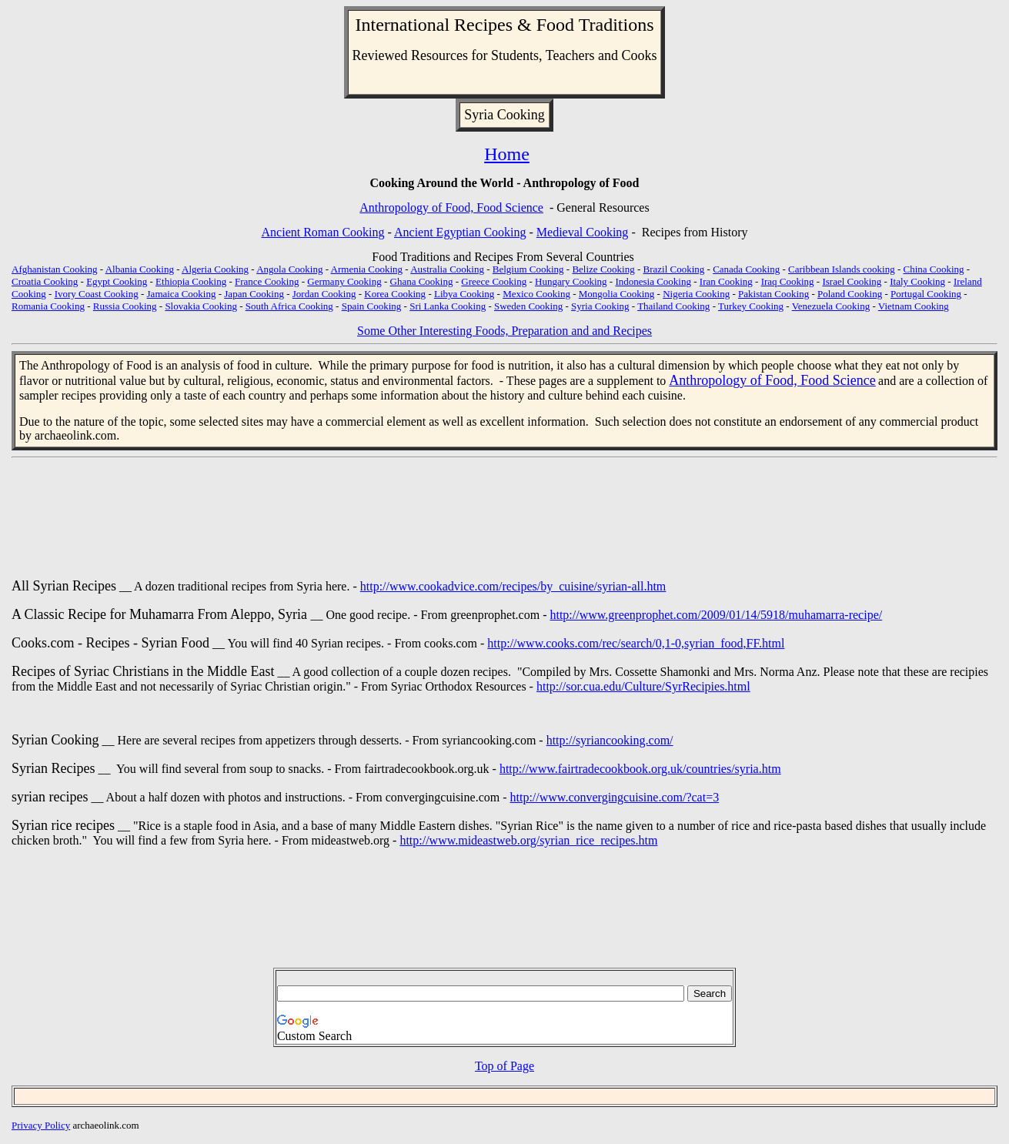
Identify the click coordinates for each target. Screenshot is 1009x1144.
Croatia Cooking (45, 281)
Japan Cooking (254, 293)
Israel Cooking (851, 281)
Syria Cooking (600, 306)
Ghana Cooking (421, 281)
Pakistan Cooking (773, 293)
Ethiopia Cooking (190, 281)
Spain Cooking (372, 306)
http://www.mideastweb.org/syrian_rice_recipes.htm (528, 840)
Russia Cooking (125, 306)
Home (507, 154)
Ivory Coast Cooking (97, 293)
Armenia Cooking (367, 269)
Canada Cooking (746, 269)
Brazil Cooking (674, 269)
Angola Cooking (289, 269)
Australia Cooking (447, 269)
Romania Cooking (48, 306)
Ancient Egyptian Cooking (460, 232)
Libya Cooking (464, 293)
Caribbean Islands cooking (841, 269)
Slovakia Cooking (201, 306)
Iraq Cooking (787, 281)
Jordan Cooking (324, 293)
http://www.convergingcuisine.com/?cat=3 (615, 797)
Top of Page (504, 1065)
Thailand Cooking (673, 306)
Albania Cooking (139, 269)
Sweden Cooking (528, 306)
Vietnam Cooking (913, 306)
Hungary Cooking (571, 281)
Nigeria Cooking (696, 293)
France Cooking (267, 281)
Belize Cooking (603, 269)
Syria (478, 114)
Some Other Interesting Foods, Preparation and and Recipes (504, 330)
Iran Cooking (726, 281)
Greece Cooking (493, 281)
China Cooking (934, 269)
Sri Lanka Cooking (447, 306)
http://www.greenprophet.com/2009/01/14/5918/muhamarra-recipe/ (716, 614)
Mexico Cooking (536, 293)
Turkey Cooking (750, 306)
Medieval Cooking (582, 232)
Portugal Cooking (925, 293)
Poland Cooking (849, 293)
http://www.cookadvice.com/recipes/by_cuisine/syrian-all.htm (513, 586)
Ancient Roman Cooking (323, 232)
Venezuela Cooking (831, 306)
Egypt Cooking (116, 281)
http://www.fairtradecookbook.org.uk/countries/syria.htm (640, 768)
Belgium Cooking (528, 269)
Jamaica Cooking (181, 293)
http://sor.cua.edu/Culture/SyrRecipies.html (643, 686)
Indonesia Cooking (653, 281)
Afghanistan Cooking (55, 269)
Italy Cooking (917, 281)
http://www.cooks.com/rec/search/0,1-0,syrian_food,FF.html (635, 643)
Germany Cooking (344, 281)
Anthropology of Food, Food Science (451, 207)
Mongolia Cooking (617, 293)
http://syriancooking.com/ (609, 740)
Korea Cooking (395, 293)
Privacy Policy (41, 1125)
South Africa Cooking (289, 306)
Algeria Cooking (215, 269)
